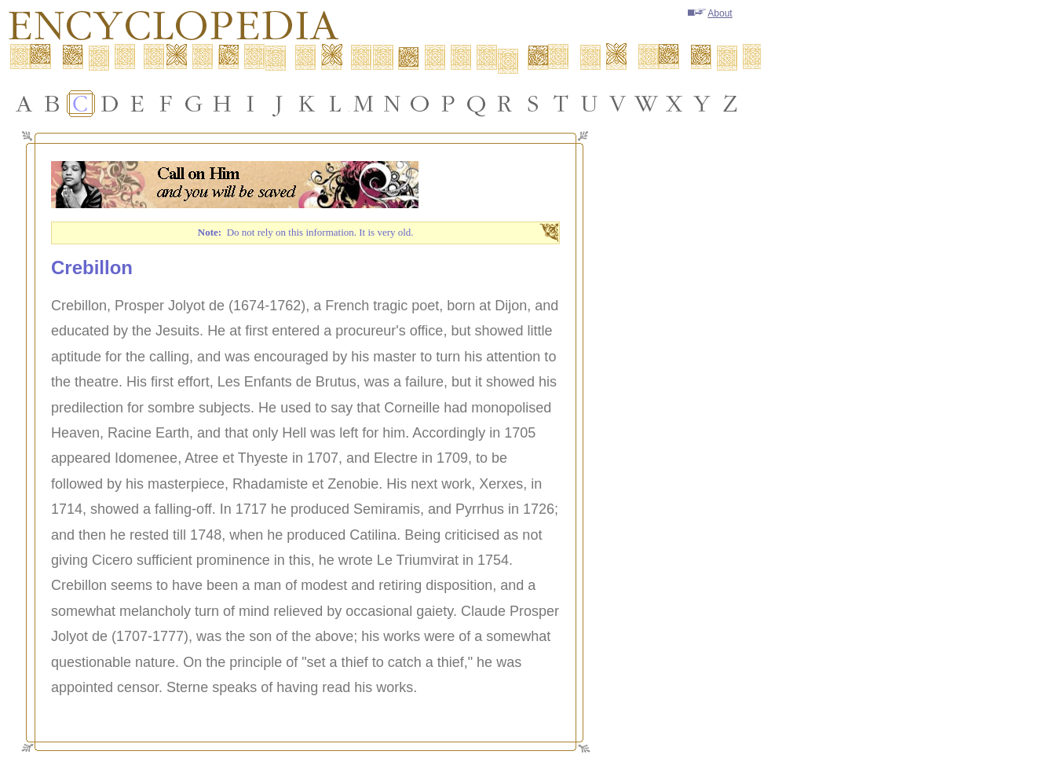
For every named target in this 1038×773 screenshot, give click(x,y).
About (710, 13)
